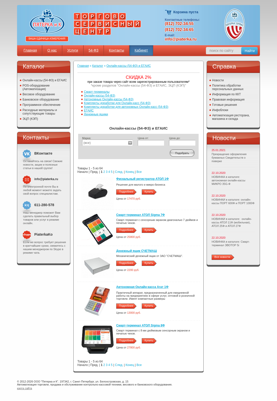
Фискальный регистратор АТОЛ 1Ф (142, 179)
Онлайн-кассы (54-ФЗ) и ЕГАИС (45, 80)
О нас (52, 50)
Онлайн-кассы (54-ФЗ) (99, 95)
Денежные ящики (96, 114)
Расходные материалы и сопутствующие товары (40, 111)
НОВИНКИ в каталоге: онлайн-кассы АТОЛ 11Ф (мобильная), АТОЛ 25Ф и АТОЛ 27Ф (232, 222)
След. (119, 172)
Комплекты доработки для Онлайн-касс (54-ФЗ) (117, 103)
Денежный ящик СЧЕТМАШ (136, 251)
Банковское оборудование (41, 99)
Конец (129, 172)
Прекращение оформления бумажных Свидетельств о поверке (229, 158)
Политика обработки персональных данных (227, 87)
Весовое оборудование (39, 94)
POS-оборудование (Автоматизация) (36, 87)
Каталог (97, 66)
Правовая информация (228, 99)
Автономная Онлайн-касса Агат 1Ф (142, 287)
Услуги (72, 50)
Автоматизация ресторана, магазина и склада (231, 117)
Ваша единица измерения (47, 38)
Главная (30, 50)
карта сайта (24, 388)
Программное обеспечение (41, 105)
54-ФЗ (93, 50)
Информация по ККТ (226, 94)
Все (139, 172)
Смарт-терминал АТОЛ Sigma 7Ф (140, 215)
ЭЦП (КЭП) (30, 119)
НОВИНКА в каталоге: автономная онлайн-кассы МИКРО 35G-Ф (228, 180)
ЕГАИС (89, 110)
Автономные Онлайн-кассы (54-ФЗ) (108, 99)
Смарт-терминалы (96, 92)
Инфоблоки (220, 110)
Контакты (116, 50)
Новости (218, 80)
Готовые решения (224, 105)
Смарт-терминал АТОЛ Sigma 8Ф (140, 325)
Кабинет (141, 50)
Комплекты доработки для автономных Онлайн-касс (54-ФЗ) (126, 107)
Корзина (168, 12)
